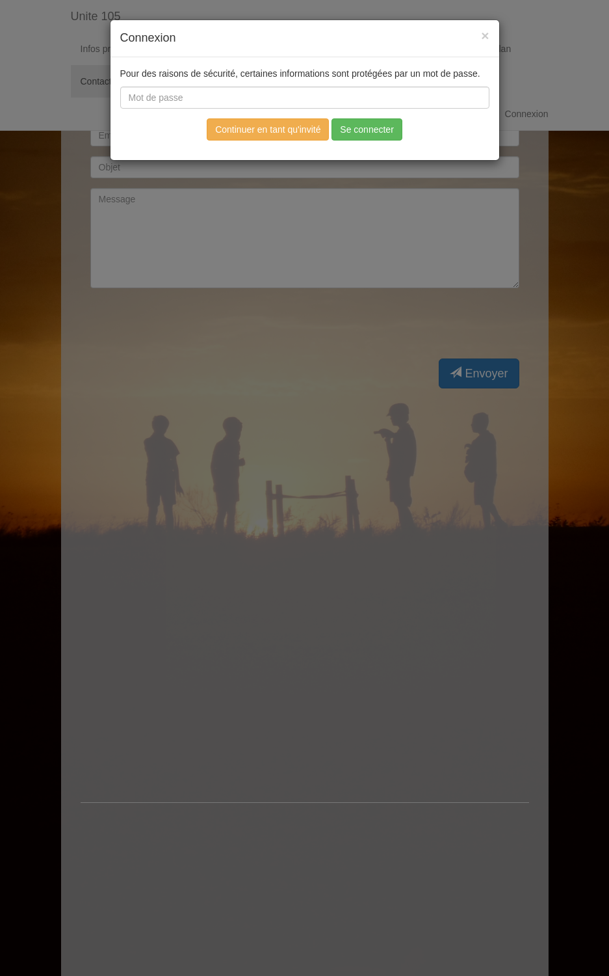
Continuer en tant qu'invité (267, 129)
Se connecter (367, 129)
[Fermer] (485, 35)
